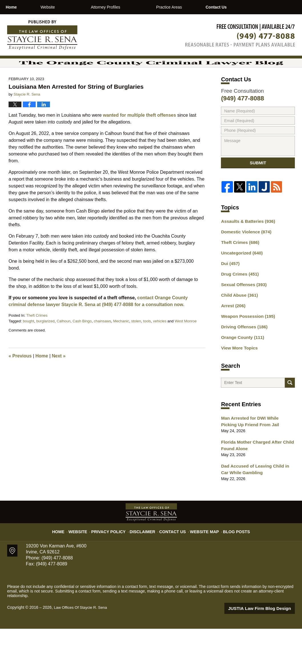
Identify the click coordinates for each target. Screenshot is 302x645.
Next (59, 374)
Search (290, 401)
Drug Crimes (238, 294)
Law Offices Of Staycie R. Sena (82, 624)
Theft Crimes (36, 334)
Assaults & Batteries (245, 244)
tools (147, 339)
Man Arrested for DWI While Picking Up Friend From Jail (255, 441)
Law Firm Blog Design (267, 624)
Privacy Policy (114, 545)
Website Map (201, 545)
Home (23, 7)
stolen (136, 339)
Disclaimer (144, 545)
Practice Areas (193, 7)
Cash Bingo (82, 339)
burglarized (45, 339)
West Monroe (186, 339)
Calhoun (63, 339)
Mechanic (121, 339)
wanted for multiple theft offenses (139, 133)
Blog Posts (230, 545)
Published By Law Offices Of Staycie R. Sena (240, 35)
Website (72, 7)
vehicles (159, 339)
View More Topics (237, 363)
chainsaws (102, 339)
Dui (229, 284)
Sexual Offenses (242, 304)
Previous (20, 374)
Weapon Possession (245, 333)
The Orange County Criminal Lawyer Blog (42, 35)
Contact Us (252, 7)
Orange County (240, 353)
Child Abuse (238, 314)
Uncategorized (240, 274)
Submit (258, 183)
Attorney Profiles (129, 7)
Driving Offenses (242, 343)
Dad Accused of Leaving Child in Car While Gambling (256, 486)
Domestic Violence (244, 254)
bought (28, 339)
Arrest (232, 324)
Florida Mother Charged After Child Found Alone (254, 463)
